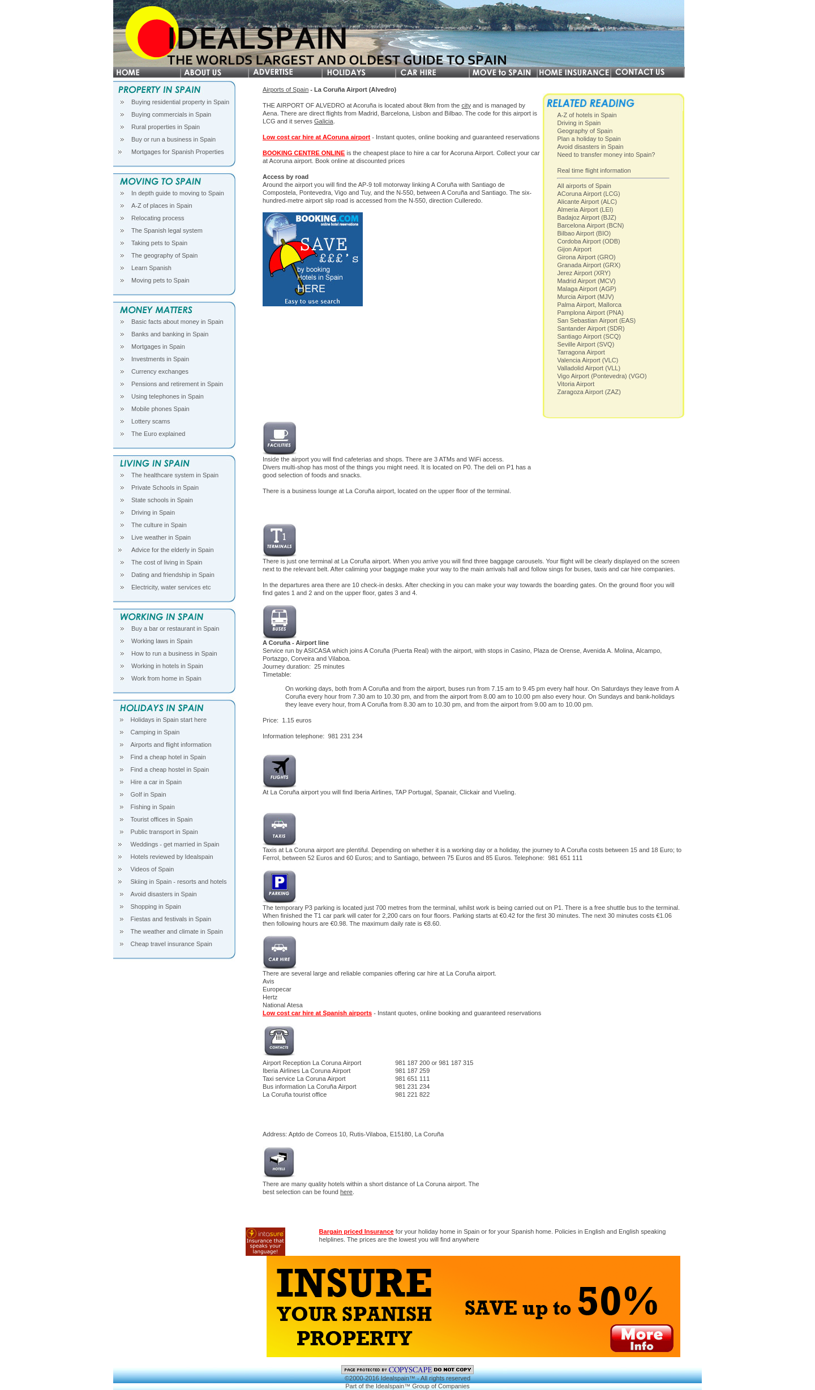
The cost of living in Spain (166, 562)
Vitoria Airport (575, 383)
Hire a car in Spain (156, 782)
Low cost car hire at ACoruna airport (316, 137)
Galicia (323, 121)
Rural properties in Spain (165, 126)
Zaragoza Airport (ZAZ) (588, 391)
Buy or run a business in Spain (173, 139)
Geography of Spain (584, 130)
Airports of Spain (285, 89)
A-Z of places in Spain (161, 205)
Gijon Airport (574, 249)
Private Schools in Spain (165, 487)
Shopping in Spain (156, 906)
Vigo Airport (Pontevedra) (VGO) (601, 376)
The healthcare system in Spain (174, 475)
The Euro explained (158, 433)
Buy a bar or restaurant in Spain (175, 628)
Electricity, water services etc (171, 587)
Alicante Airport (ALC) (587, 201)
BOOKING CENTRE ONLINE (304, 152)
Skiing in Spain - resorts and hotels (179, 881)
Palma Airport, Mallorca (589, 304)
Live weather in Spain (161, 537)
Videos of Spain (152, 869)
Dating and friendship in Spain (173, 574)
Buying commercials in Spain (171, 114)
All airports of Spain (584, 185)
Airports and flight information (171, 744)
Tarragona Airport (580, 352)
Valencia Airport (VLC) (587, 360)
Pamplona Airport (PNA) (590, 312)
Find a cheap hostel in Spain (170, 769)
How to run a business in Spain (174, 653)
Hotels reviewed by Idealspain (172, 856)
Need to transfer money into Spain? (606, 154)
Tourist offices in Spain (162, 819)
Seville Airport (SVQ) (585, 344)
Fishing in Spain (153, 806)
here (346, 1191)
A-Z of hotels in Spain (586, 115)
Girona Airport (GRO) (586, 257)
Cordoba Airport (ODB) (588, 241)
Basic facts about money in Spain (177, 321)
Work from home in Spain (166, 678)
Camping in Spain (155, 732)
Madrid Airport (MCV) (586, 280)
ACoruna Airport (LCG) (588, 193)
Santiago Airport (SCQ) (589, 336)
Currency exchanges (159, 371)
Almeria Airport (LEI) (585, 209)
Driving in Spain (153, 512)
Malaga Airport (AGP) (586, 288)
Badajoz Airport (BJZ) (586, 217)
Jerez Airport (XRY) (584, 273)
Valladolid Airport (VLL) (588, 368)
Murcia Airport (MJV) (585, 296)
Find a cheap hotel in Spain (168, 757)
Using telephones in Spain (167, 396)
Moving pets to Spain (160, 280)
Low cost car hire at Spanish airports (317, 1013)
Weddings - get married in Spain (175, 844)
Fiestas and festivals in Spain (171, 919)
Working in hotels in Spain (167, 665)
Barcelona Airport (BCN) (590, 225)
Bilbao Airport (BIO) (584, 233)
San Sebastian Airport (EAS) (596, 320)
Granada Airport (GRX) (588, 265)
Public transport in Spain (164, 831)
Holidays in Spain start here (169, 719)
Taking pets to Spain (159, 242)
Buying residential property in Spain (180, 102)
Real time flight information (593, 170)
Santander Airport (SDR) (590, 328)
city (466, 105)
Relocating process (158, 218)
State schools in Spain (162, 500)
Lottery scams (150, 421)
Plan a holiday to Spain (589, 138)
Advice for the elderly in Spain (172, 549)
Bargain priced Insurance (356, 1231)
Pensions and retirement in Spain (177, 383)
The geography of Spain (164, 255)
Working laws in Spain (161, 641)
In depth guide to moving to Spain (177, 193)
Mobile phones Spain (160, 408)
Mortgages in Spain (158, 346)
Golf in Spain (148, 794)
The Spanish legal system (167, 230)
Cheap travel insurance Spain (171, 943)
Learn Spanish (151, 267)
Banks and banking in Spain (169, 334)
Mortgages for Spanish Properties (177, 151)
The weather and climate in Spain (177, 931)
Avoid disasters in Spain (164, 894)
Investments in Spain (160, 359)
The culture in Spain (159, 524)
